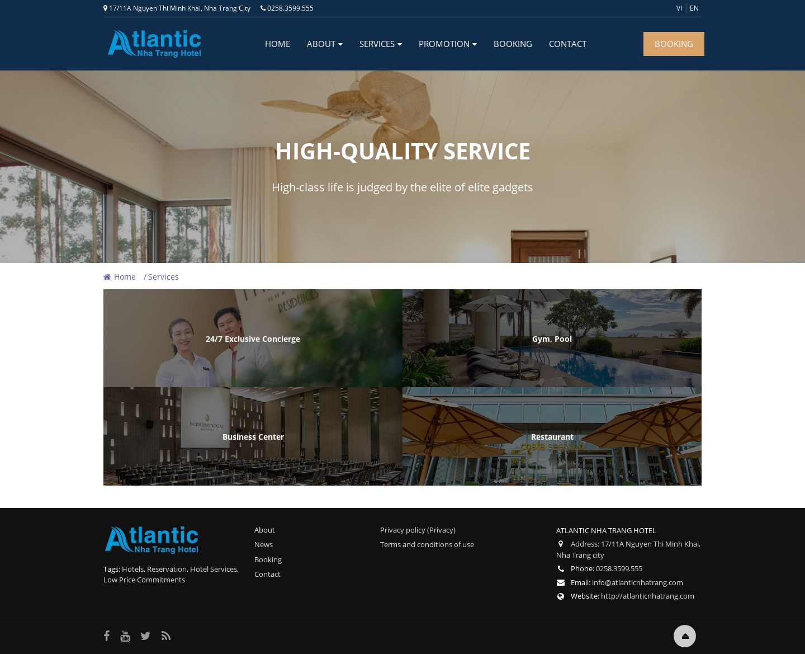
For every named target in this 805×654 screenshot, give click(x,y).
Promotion (444, 43)
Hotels (133, 569)
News (263, 544)
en (694, 8)
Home (277, 43)
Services (377, 43)
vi (679, 8)
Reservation (167, 569)
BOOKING (674, 43)
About (321, 43)
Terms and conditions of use (427, 544)
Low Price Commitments (144, 580)
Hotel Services (213, 569)
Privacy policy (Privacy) (418, 530)
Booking (513, 43)
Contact (567, 43)
